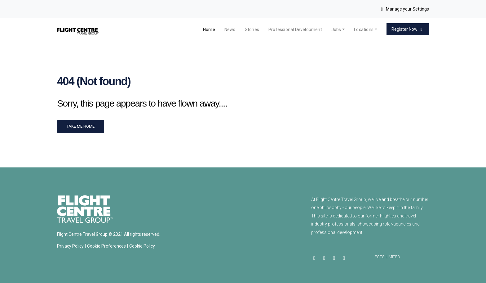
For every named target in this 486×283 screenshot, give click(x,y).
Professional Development (295, 29)
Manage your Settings (404, 9)
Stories (252, 29)
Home (209, 29)
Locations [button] (363, 29)
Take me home (81, 126)
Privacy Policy (70, 246)
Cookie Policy (142, 246)
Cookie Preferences (106, 246)
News (230, 29)
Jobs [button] (336, 29)
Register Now (407, 29)
